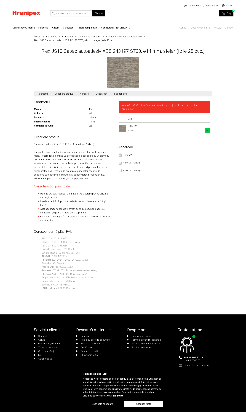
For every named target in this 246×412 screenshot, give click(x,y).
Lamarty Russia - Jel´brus (54, 252)
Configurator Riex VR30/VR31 (116, 27)
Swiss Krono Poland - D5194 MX (58, 249)
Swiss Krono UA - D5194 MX (56, 284)
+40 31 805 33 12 (193, 357)
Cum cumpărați (44, 351)
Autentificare (195, 5)
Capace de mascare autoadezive (124, 36)
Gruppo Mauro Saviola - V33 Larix (58, 281)
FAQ (38, 355)
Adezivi (55, 27)
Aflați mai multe (115, 395)
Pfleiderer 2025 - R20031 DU (55, 270)
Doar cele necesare (102, 403)
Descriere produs (64, 93)
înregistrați (167, 105)
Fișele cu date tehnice (90, 343)
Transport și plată (45, 347)
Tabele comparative (87, 27)
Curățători (68, 27)
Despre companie (200, 27)
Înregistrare (212, 5)
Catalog (82, 336)
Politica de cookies (139, 347)
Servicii (183, 27)
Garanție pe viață (87, 351)
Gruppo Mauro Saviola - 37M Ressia (59, 277)
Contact (229, 27)
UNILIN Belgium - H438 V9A (55, 288)
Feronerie (43, 27)
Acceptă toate (143, 403)
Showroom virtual (87, 355)
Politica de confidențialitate (143, 343)
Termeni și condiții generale (144, 339)
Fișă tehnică (120, 93)
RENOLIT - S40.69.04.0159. (55, 245)
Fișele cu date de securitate (93, 339)
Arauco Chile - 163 (51, 267)
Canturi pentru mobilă (24, 27)
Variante (84, 93)
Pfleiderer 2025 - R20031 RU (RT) (58, 274)
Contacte (41, 336)
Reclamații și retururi (47, 343)
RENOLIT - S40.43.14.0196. (55, 242)
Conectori (67, 36)
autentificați (145, 105)
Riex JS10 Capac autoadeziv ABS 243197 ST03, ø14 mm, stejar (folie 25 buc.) (74, 40)
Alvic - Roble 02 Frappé (53, 263)
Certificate (84, 347)
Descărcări (101, 93)
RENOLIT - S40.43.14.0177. (55, 238)
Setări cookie (43, 358)
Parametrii (42, 93)
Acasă (37, 36)
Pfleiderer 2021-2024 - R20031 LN (58, 260)
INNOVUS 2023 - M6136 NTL (56, 256)
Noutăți (217, 27)
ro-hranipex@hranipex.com (198, 365)
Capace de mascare (89, 36)
